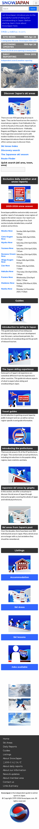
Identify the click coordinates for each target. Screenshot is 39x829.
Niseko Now (7, 231)
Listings (7, 754)
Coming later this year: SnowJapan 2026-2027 (19, 40)
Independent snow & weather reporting (16, 60)
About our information (14, 770)
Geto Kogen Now (7, 238)
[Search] (15, 9)
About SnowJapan (12, 758)
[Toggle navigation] (36, 3)
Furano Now (7, 277)
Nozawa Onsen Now (8, 255)
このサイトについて (12, 762)
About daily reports (13, 766)
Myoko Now (6, 242)
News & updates (11, 774)
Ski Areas (7, 742)
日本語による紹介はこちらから (13, 32)
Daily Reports (10, 746)
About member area (13, 778)
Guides (6, 750)
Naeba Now (6, 289)
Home (6, 739)
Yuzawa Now (7, 248)
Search (33, 9)
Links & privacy (10, 786)
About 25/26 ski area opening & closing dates (19, 50)
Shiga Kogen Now (7, 261)
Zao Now (5, 266)
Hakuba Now (7, 271)
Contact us (8, 782)
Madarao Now (7, 283)
